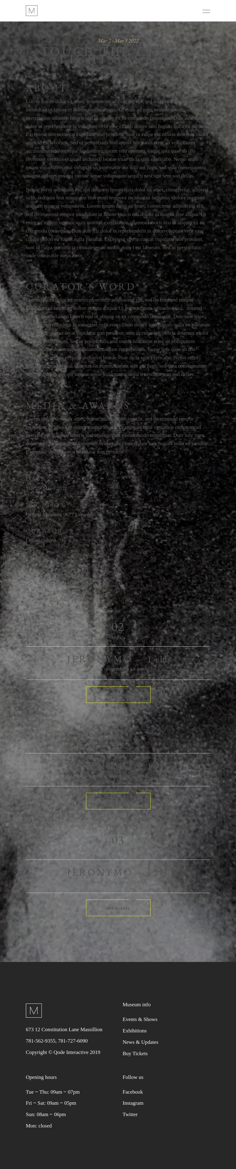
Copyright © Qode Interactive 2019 (63, 1052)
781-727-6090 (73, 1041)
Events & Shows (140, 1019)
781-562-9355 (40, 1041)
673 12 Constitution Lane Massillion (64, 1029)
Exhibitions (135, 1031)
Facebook (133, 1092)
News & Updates (140, 1042)
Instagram (133, 1103)
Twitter (130, 1114)
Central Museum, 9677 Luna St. (59, 514)
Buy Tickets (135, 1053)
